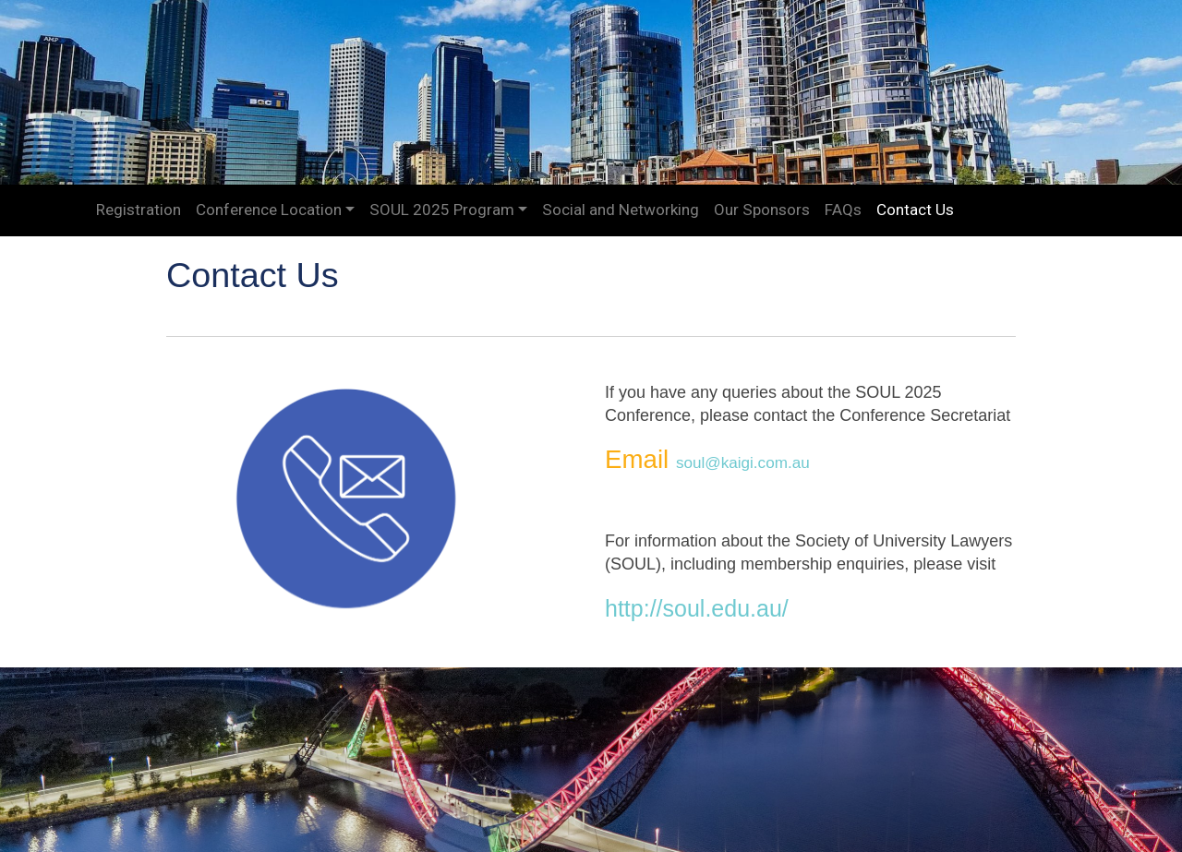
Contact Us (915, 209)
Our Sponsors (762, 209)
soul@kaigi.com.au (743, 463)
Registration (138, 209)
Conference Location (269, 209)
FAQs (843, 209)
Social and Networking (620, 209)
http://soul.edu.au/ (697, 608)
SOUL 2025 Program (441, 209)
